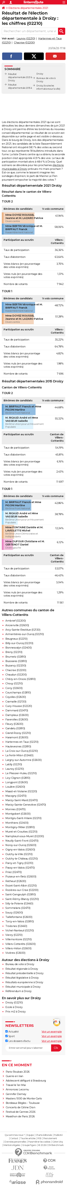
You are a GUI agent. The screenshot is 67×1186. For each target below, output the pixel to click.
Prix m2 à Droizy (15, 1011)
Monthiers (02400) (16, 822)
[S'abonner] (33, 1048)
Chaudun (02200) (16, 674)
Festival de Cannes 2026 (21, 1111)
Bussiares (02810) (16, 661)
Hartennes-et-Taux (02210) (21, 741)
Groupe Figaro (29, 1145)
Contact (14, 1138)
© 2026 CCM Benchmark (51, 1145)
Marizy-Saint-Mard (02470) (21, 800)
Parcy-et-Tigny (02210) (19, 863)
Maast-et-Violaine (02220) (21, 791)
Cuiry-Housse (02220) (18, 706)
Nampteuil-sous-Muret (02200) (24, 836)
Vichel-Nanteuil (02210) (19, 930)
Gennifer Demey (16, 1094)
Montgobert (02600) (17, 813)
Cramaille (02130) (15, 701)
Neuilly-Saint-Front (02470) (21, 840)
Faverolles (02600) (16, 719)
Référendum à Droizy (18, 991)
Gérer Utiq (57, 1142)
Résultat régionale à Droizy (21, 968)
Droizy (39, 85)
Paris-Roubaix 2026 (18, 1071)
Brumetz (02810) (15, 656)
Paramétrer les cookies (39, 1142)
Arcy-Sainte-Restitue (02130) (22, 629)
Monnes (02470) (15, 809)
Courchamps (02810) (18, 692)
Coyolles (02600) (15, 697)
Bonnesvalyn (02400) (18, 647)
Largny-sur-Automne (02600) (23, 760)
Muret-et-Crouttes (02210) (21, 831)
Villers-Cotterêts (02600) (20, 944)
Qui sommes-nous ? (15, 1135)
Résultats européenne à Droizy (24, 982)
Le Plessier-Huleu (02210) (21, 773)
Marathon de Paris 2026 (20, 1116)
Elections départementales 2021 (28, 8)
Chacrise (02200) (24, 42)
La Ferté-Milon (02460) (19, 755)
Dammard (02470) (16, 710)
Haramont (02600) (16, 737)
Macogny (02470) (15, 795)
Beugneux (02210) (16, 638)
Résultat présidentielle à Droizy (24, 973)
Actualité (12, 1031)
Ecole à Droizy (14, 1007)
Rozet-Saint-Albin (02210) (21, 885)
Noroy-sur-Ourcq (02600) (20, 845)
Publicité (58, 1135)
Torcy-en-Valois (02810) (19, 921)
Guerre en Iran (14, 1076)
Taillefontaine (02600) (18, 917)
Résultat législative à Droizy (22, 977)
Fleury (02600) (14, 724)
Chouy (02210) (14, 683)
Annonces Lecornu (17, 1089)
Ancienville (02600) (17, 625)
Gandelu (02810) (15, 728)
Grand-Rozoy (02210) (18, 733)
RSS (39, 1138)
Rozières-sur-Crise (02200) (21, 890)
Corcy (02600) (14, 688)
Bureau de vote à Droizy (19, 964)
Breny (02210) (13, 652)
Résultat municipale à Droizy (22, 986)
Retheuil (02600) (15, 881)
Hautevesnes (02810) (18, 746)
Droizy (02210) (14, 1002)
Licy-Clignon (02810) (17, 777)
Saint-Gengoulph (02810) (20, 894)
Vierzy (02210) (13, 935)
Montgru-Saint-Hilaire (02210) (23, 818)
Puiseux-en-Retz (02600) (20, 876)
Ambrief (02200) (15, 620)
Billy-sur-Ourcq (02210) (19, 643)
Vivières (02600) (15, 952)
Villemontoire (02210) (18, 939)
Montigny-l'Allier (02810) (20, 827)
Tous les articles (28, 1138)
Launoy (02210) (26, 38)
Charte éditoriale (44, 1135)
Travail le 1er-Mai (16, 1085)
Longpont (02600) (16, 782)
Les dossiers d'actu (17, 1041)
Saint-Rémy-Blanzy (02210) (22, 899)
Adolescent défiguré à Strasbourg (26, 1080)
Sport (10, 1036)
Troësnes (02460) (16, 926)
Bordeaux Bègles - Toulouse (23, 1103)
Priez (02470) (13, 872)
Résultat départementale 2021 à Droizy (20, 77)
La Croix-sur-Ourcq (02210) (21, 751)
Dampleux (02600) (16, 715)
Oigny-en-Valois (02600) (20, 849)
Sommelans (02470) (17, 908)
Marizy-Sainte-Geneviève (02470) (25, 804)
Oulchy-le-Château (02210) (21, 858)
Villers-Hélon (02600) (18, 948)
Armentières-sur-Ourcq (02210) (24, 634)
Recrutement (50, 1138)
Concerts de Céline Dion (20, 1107)
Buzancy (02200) (15, 665)
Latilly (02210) (13, 764)
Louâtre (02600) (15, 786)
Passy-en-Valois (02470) (20, 867)
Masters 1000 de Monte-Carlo (24, 1098)
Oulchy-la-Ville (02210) (19, 854)
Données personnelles (15, 1142)
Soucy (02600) (14, 912)
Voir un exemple (52, 1031)
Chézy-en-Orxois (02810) (20, 679)
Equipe (30, 1135)
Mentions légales (12, 1145)
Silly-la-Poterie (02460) (19, 903)
